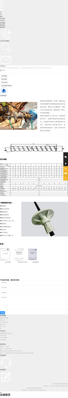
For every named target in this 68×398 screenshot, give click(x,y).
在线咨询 (3, 355)
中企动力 (52, 386)
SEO (66, 386)
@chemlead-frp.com (16, 351)
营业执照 (62, 386)
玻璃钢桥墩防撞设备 (6, 333)
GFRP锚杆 (3, 340)
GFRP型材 (3, 335)
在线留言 (3, 370)
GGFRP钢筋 (3, 337)
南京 (57, 386)
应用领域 (3, 315)
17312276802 (4, 41)
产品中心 (3, 331)
